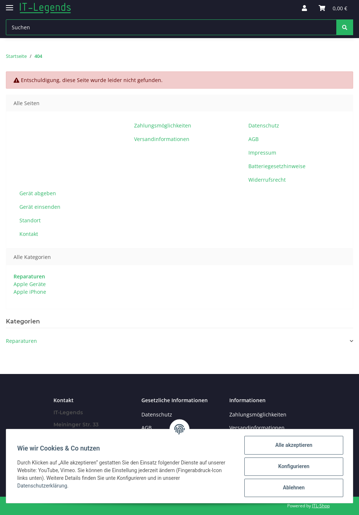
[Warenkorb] (333, 8)
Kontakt (28, 233)
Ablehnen (293, 487)
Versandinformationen (161, 139)
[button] (304, 8)
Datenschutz (263, 125)
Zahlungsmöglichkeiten (162, 125)
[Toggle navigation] (9, 4)
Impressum (262, 152)
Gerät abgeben (37, 193)
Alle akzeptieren (292, 445)
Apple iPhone (30, 291)
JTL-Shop (321, 506)
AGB (253, 139)
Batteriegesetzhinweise (277, 166)
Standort (30, 220)
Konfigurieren (292, 466)
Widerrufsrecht (267, 179)
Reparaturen (21, 340)
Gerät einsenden (39, 206)
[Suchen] (171, 27)
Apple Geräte (30, 284)
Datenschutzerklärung (43, 486)
